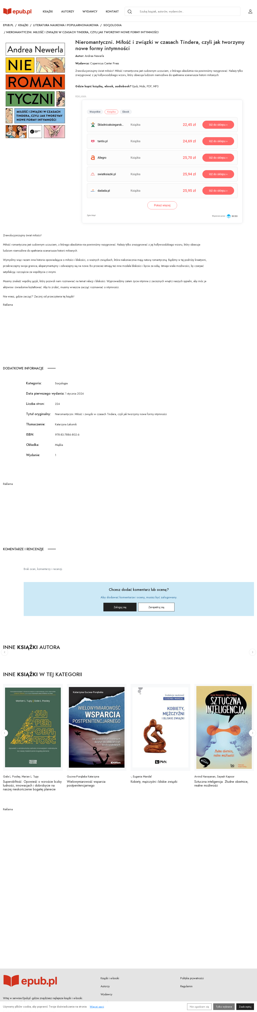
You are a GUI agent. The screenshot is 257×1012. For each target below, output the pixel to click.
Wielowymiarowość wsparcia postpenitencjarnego (86, 783)
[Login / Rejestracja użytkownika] (250, 11)
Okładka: (32, 445)
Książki (48, 11)
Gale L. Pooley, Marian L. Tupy (21, 776)
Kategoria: (34, 383)
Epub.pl (8, 25)
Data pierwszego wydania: (45, 393)
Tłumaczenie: (35, 424)
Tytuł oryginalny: (38, 414)
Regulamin (186, 986)
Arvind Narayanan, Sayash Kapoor (214, 776)
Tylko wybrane (224, 1007)
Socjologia (112, 25)
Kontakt (112, 11)
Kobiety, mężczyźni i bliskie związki (154, 781)
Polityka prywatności (192, 978)
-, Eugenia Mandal (141, 776)
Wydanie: (33, 455)
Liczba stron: (35, 404)
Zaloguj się (120, 607)
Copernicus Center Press (104, 63)
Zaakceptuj (245, 1007)
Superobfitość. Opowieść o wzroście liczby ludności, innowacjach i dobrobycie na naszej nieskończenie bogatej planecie (32, 785)
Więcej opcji (97, 1007)
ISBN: (30, 434)
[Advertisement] (105, 335)
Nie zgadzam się (199, 1007)
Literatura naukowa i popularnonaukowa (66, 25)
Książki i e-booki (110, 978)
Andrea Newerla (94, 56)
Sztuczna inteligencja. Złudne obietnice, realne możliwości (221, 783)
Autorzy (67, 11)
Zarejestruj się (156, 607)
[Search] (130, 12)
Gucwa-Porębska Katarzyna (83, 776)
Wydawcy (90, 11)
